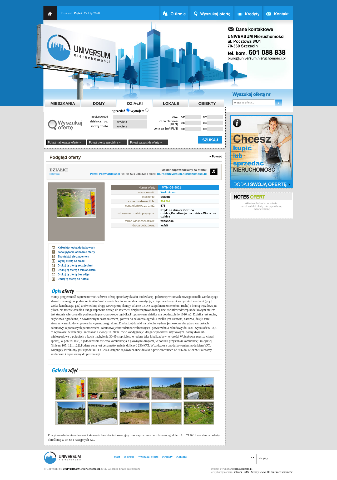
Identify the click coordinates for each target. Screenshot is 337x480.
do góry (263, 458)
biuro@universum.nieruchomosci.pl (182, 173)
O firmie (129, 456)
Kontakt (181, 456)
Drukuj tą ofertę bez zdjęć (74, 274)
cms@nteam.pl (243, 468)
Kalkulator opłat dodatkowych (76, 247)
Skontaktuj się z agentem (73, 256)
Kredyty (167, 456)
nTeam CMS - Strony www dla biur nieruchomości (263, 471)
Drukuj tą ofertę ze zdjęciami (75, 265)
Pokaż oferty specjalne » (105, 142)
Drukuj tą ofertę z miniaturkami (77, 270)
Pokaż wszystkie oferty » (146, 142)
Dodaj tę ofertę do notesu (74, 279)
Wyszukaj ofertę (148, 456)
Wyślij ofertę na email (71, 261)
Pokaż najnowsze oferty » (64, 142)
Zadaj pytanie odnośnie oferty (76, 252)
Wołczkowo (168, 192)
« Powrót (216, 156)
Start (117, 456)
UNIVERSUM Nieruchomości (81, 468)
